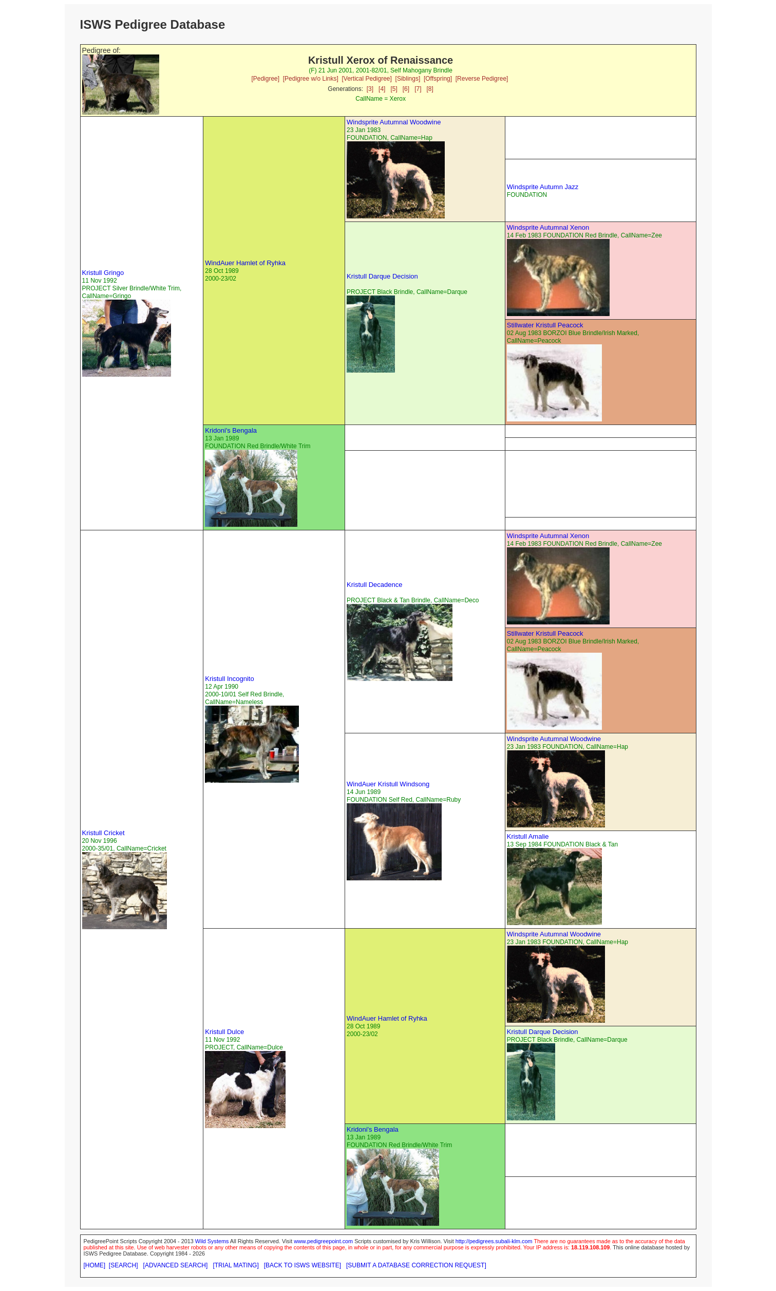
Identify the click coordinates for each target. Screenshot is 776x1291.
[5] (393, 89)
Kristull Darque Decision (382, 276)
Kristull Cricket (103, 833)
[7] (417, 89)
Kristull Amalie (528, 836)
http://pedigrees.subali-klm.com (494, 1241)
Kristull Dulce (224, 1032)
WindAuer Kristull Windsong (388, 784)
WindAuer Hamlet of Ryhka (245, 263)
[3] (370, 89)
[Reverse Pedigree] (482, 78)
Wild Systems (212, 1241)
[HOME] (95, 1265)
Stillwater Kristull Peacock (545, 325)
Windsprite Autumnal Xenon (548, 227)
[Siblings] (408, 78)
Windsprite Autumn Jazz (542, 187)
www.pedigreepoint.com (323, 1241)
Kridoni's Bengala (231, 430)
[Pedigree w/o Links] (310, 78)
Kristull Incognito (229, 679)
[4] (381, 89)
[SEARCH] (123, 1265)
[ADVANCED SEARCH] (175, 1265)
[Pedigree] (265, 78)
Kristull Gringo (103, 272)
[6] (406, 89)
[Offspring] (438, 78)
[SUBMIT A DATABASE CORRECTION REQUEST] (416, 1265)
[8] (430, 89)
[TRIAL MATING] (235, 1265)
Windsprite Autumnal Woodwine (394, 122)
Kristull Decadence (374, 584)
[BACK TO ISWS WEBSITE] (302, 1265)
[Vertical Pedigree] (366, 78)
